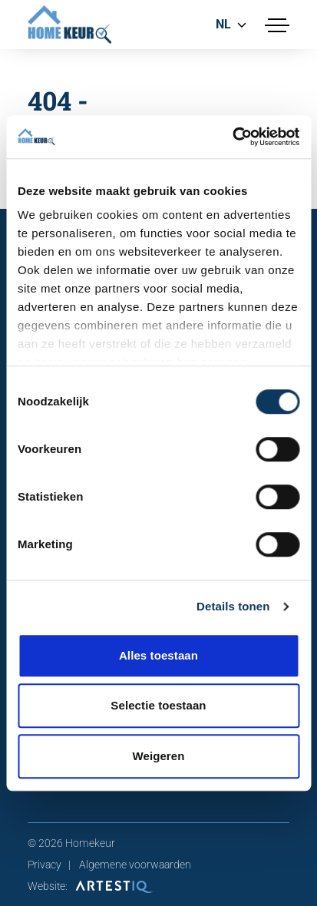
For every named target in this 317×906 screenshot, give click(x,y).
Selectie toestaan (158, 705)
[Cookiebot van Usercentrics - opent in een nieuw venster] (232, 137)
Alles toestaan (158, 655)
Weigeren (158, 755)
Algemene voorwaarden (135, 864)
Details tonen (232, 606)
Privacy (44, 864)
